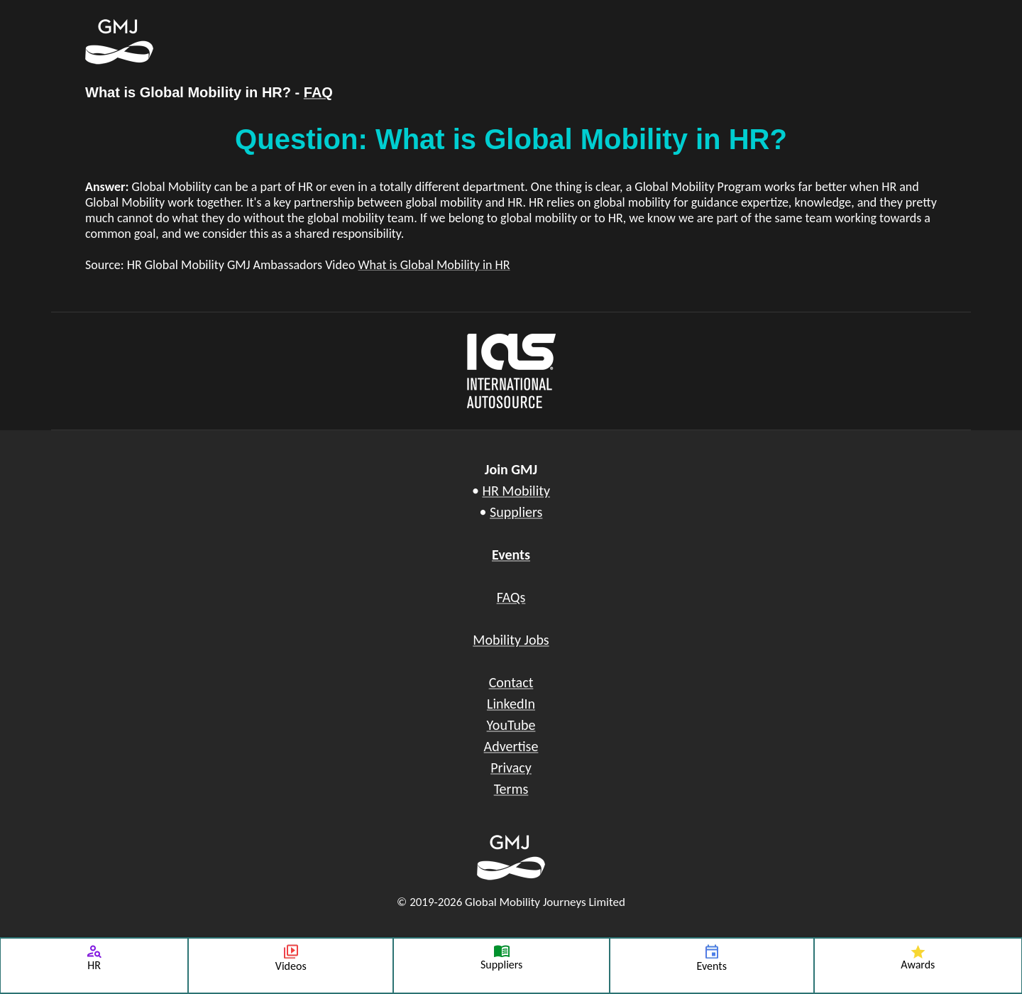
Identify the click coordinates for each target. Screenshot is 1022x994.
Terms (511, 788)
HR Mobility (516, 490)
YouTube (511, 724)
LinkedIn (511, 703)
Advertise (511, 746)
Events (511, 554)
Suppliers (516, 511)
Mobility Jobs (511, 639)
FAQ (318, 92)
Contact (511, 682)
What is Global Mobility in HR (434, 265)
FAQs (511, 597)
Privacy (511, 767)
